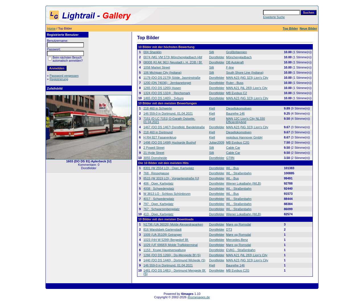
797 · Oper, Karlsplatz (158, 204)
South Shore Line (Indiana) (244, 72)
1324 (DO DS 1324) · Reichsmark (166, 93)
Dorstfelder (216, 57)
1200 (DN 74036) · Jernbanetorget (167, 82)
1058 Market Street (156, 67)
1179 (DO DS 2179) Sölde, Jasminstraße (171, 77)
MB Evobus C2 (236, 93)
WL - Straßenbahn (238, 173)
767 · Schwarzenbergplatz (161, 209)
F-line (230, 67)
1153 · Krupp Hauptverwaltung (164, 250)
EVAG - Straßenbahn (240, 250)
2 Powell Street (153, 147)
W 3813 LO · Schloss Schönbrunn (167, 193)
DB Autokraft (235, 62)
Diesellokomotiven (238, 108)
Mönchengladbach (239, 57)
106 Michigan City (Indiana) (162, 72)
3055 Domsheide (155, 158)
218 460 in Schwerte (157, 108)
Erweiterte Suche (274, 17)
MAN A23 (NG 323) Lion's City (247, 77)
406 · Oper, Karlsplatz (158, 183)
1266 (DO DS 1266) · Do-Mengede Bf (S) (171, 255)
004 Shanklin (152, 52)
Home (51, 28)
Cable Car (233, 147)
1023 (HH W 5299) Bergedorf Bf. (166, 239)
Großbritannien (236, 52)
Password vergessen (63, 75)
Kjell (212, 108)
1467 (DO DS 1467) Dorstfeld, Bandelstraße (174, 127)
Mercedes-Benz (237, 239)
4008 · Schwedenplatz (158, 188)
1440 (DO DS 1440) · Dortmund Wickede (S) (174, 260)
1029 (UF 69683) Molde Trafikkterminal (170, 245)
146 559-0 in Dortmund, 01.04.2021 (168, 113)
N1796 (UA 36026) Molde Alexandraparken (173, 224)
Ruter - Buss (234, 82)
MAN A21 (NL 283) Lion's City (246, 88)
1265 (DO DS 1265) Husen (162, 88)
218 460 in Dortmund (158, 132)
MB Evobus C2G (237, 142)
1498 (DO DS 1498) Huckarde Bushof (169, 142)
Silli (211, 52)
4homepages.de (198, 297)
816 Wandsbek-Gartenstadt (162, 229)
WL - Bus (232, 168)
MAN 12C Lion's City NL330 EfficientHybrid (245, 120)
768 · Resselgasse (156, 173)
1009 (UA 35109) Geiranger (162, 234)
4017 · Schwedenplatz (158, 198)
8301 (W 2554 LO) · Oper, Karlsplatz (168, 168)
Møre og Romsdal (238, 224)
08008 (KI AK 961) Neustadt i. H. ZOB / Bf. (172, 62)
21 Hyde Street (153, 152)
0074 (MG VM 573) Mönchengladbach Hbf (172, 57)
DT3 (229, 229)
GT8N (230, 158)
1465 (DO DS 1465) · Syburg (163, 98)
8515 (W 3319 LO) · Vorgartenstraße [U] (171, 178)
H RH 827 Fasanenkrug (159, 137)
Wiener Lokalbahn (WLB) (243, 183)
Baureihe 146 (235, 113)
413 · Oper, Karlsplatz (158, 214)
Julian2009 (216, 142)
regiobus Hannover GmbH (244, 137)
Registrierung (58, 79)
